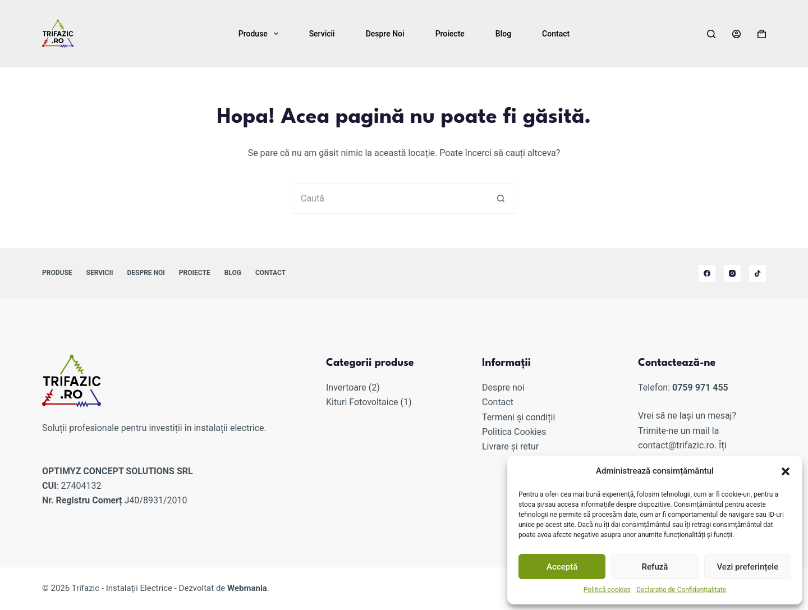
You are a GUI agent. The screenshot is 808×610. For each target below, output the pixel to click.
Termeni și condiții (518, 417)
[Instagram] (732, 273)
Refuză (655, 567)
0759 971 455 (700, 387)
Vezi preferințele (748, 567)
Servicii (322, 33)
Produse (260, 33)
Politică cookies (607, 590)
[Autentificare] (736, 34)
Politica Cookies (514, 431)
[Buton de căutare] (500, 198)
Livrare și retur (510, 446)
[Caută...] (388, 198)
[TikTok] (757, 273)
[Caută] (711, 34)
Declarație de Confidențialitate (681, 590)
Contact (556, 33)
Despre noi (385, 33)
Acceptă (562, 567)
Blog (503, 33)
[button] (785, 471)
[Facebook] (707, 273)
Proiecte (450, 33)
